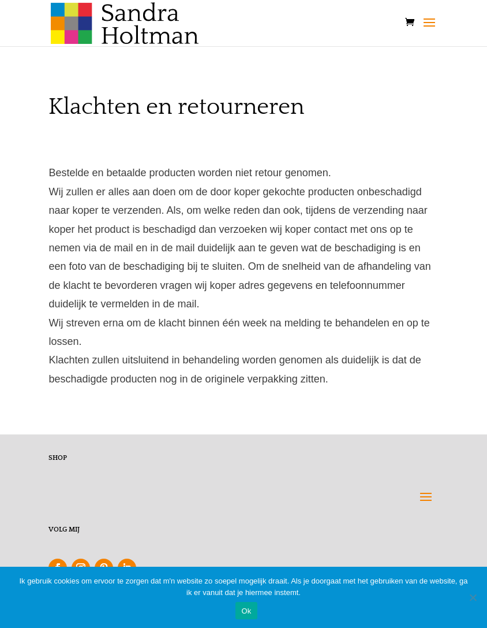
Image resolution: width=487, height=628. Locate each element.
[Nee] (472, 597)
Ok (246, 611)
